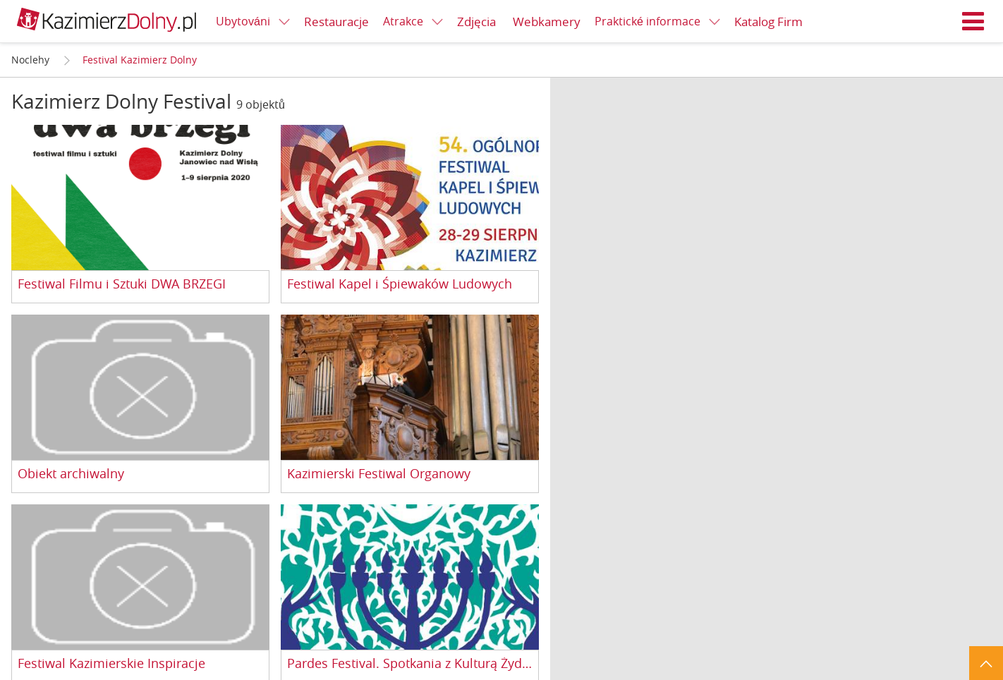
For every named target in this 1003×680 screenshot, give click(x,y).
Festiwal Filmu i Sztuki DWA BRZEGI (122, 284)
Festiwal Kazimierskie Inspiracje (111, 664)
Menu (973, 21)
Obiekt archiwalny (71, 474)
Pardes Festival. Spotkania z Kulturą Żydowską (410, 664)
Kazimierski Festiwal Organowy (378, 474)
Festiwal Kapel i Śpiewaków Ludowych (399, 284)
